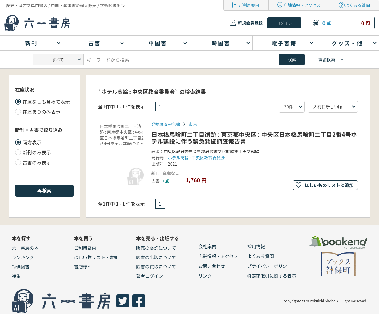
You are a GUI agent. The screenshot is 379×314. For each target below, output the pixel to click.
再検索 (44, 190)
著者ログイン (149, 276)
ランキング (23, 257)
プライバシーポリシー (269, 266)
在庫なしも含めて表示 (46, 101)
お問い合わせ (211, 266)
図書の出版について (156, 257)
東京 (193, 124)
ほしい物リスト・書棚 (96, 257)
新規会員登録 (250, 23)
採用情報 (256, 246)
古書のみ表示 (37, 162)
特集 (16, 276)
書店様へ (83, 266)
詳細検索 (326, 60)
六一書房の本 (25, 248)
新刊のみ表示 (37, 152)
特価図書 (21, 266)
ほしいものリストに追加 (329, 185)
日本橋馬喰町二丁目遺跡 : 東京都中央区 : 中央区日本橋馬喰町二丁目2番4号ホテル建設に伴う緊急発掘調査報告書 (254, 137)
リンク (205, 276)
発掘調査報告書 (165, 124)
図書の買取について (156, 266)
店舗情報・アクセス (302, 5)
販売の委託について (156, 248)
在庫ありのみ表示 (41, 111)
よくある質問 (357, 5)
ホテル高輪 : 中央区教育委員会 (196, 158)
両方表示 (32, 142)
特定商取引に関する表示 (271, 276)
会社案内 (207, 246)
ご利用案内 (249, 5)
